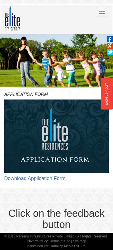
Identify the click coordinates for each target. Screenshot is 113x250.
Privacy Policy (37, 241)
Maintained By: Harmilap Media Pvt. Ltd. (56, 246)
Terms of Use (60, 241)
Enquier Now (107, 93)
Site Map (79, 241)
